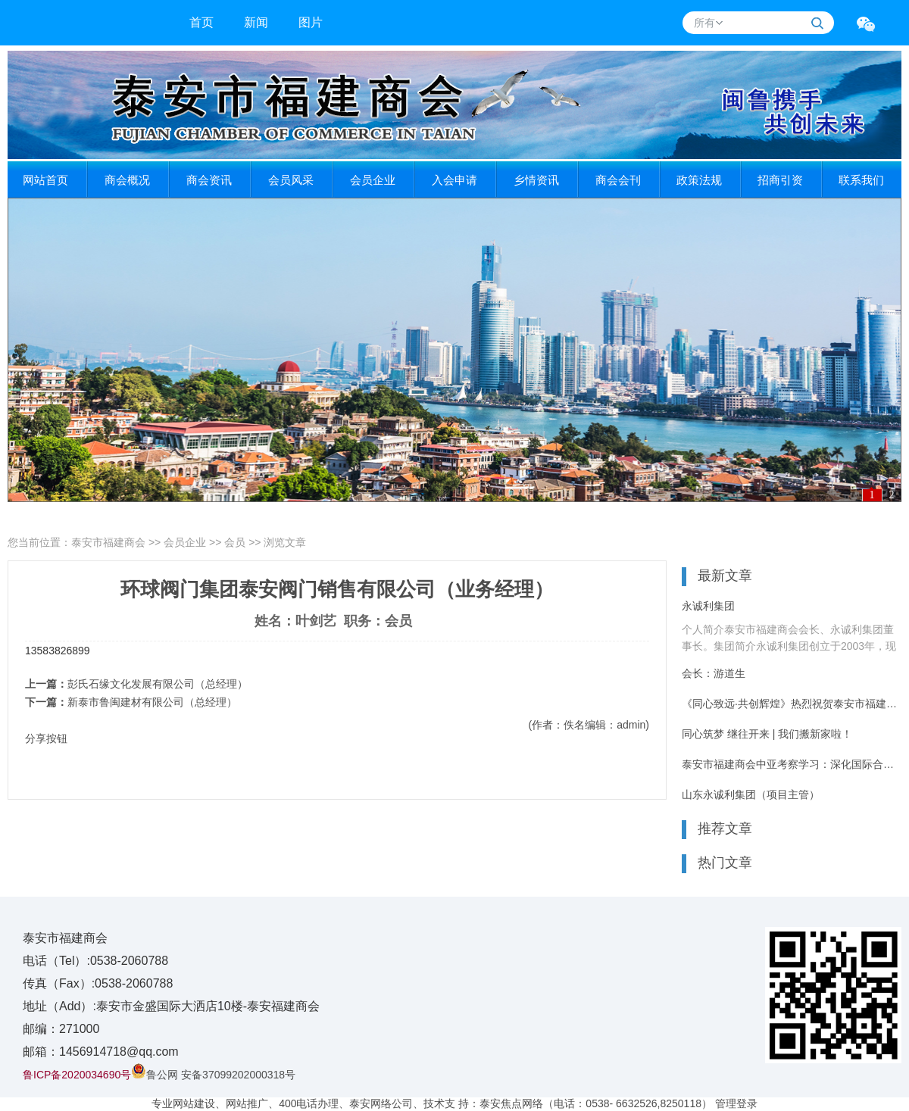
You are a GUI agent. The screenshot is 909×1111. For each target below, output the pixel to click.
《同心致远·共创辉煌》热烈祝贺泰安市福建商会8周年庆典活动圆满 (791, 703)
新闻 (256, 22)
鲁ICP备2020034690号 (77, 1075)
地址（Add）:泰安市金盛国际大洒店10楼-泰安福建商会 (171, 1006)
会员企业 (185, 542)
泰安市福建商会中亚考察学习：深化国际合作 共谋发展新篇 (791, 764)
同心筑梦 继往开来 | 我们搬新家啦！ (767, 734)
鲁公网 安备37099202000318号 (213, 1075)
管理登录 (736, 1103)
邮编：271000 (61, 1028)
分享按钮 (46, 738)
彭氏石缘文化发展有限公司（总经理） (157, 684)
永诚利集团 (708, 606)
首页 (201, 22)
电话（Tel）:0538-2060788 (95, 960)
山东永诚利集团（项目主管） (751, 794)
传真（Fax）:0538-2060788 (98, 983)
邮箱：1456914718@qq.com (101, 1051)
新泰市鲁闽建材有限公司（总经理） (152, 702)
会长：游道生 (713, 673)
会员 (234, 542)
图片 (310, 22)
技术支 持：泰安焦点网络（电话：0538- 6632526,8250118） (567, 1103)
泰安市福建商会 (108, 542)
